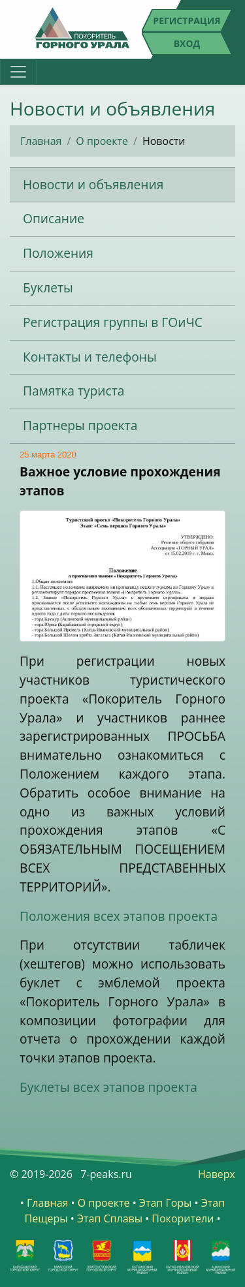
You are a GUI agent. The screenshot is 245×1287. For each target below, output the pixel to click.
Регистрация (186, 20)
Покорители (183, 1218)
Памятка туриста (73, 390)
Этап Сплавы (109, 1218)
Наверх (216, 1174)
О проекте (102, 141)
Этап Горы (165, 1203)
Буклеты (48, 287)
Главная (40, 141)
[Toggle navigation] (18, 72)
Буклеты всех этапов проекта (108, 1087)
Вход (187, 43)
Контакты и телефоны (90, 356)
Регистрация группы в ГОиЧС (113, 322)
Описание (53, 218)
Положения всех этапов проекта (119, 916)
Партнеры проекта (80, 425)
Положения (58, 253)
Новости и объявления (93, 184)
